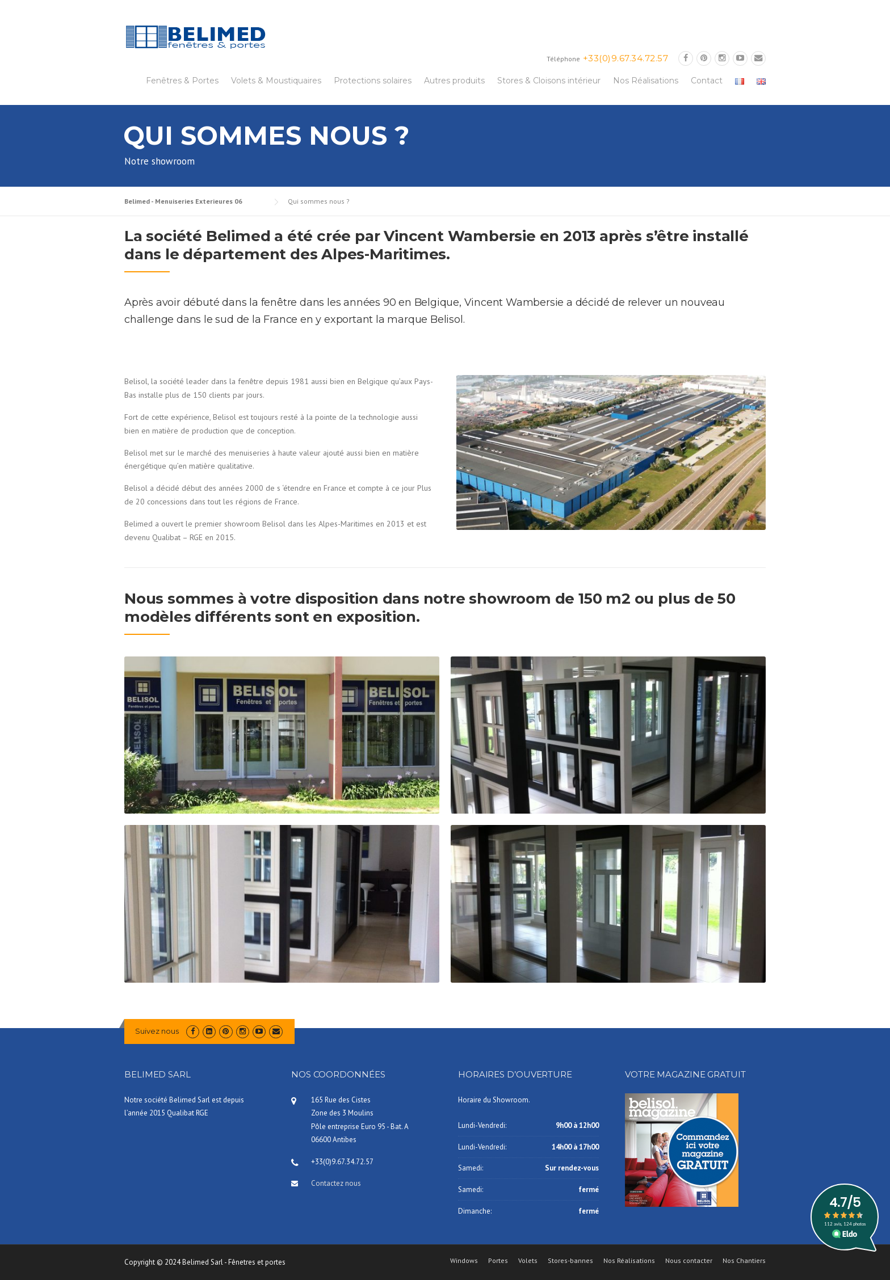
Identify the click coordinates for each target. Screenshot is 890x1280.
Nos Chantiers (744, 1260)
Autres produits (454, 80)
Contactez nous (336, 1183)
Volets (528, 1260)
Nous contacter (688, 1260)
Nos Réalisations (645, 80)
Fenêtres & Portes (182, 80)
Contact (707, 80)
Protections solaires (373, 80)
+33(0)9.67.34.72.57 (626, 58)
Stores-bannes (570, 1260)
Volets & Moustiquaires (276, 80)
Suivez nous (157, 1030)
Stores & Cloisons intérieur (549, 80)
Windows (464, 1260)
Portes (498, 1260)
